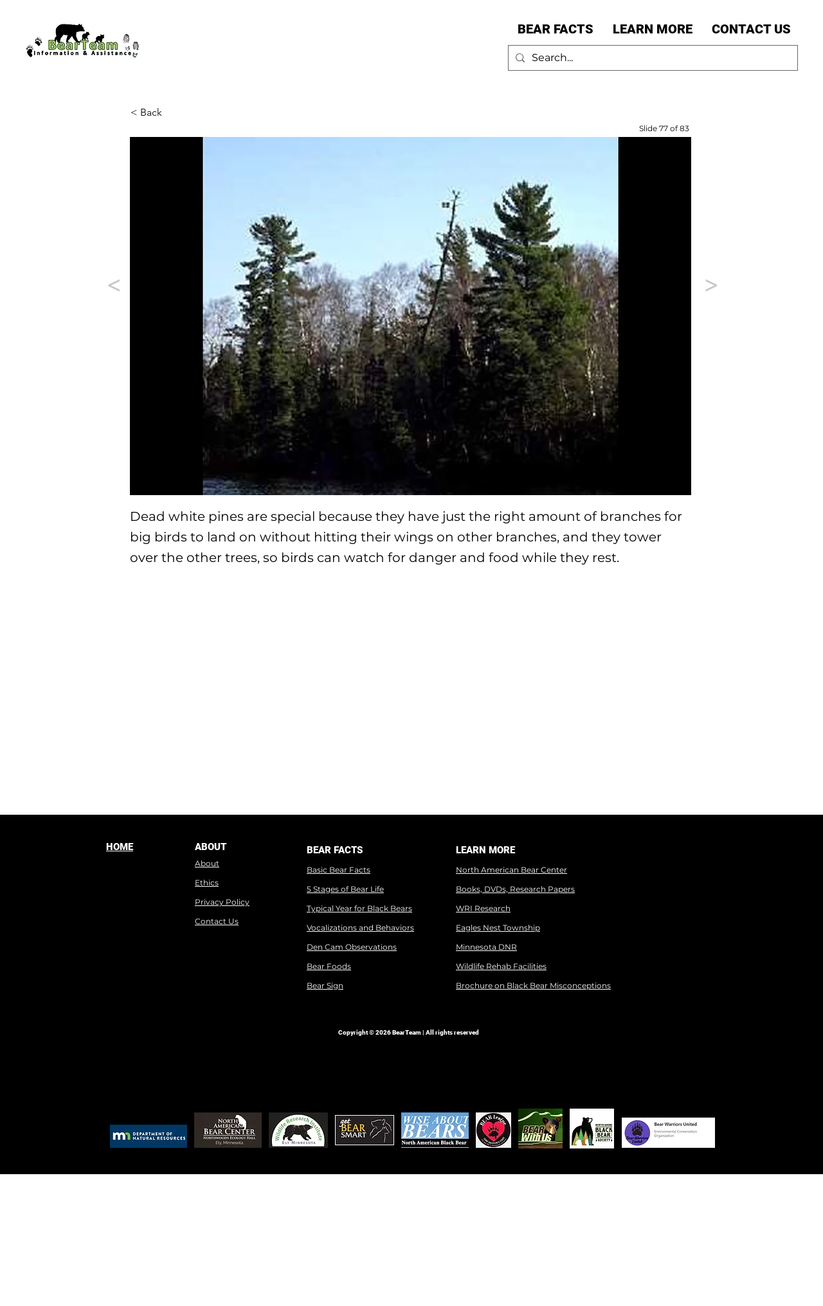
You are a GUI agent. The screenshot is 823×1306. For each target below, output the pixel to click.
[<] (111, 285)
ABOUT (210, 847)
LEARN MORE (485, 850)
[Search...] (651, 58)
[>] (709, 285)
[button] (555, 29)
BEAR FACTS (335, 850)
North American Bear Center (511, 870)
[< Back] (173, 112)
